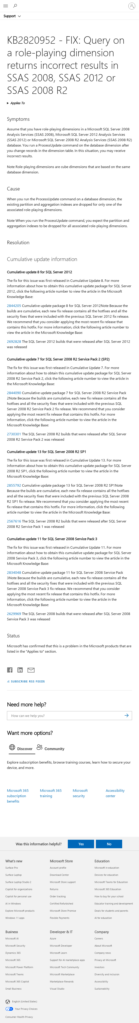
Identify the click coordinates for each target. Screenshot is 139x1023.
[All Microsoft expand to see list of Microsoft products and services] (5, 6)
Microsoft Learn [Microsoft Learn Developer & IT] (58, 952)
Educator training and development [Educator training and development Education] (114, 903)
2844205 (14, 305)
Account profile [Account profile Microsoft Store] (58, 867)
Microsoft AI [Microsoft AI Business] (12, 938)
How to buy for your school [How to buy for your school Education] (109, 896)
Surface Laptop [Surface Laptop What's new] (13, 874)
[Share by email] (29, 669)
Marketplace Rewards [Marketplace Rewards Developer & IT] (62, 981)
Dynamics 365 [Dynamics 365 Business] (13, 952)
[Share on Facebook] (10, 669)
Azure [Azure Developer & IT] (53, 938)
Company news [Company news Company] (103, 952)
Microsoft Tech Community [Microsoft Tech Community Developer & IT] (64, 967)
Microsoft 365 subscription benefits (18, 795)
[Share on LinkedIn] (18, 669)
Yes (81, 844)
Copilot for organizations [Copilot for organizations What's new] (18, 889)
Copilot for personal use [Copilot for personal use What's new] (18, 896)
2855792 (14, 485)
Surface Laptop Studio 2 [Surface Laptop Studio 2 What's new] (18, 882)
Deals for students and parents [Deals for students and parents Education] (111, 910)
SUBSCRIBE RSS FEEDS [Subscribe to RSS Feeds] (28, 681)
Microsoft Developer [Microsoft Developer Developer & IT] (61, 945)
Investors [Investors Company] (99, 967)
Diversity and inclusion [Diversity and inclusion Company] (107, 974)
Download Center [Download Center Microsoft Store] (59, 874)
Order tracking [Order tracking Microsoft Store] (58, 896)
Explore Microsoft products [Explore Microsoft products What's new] (20, 910)
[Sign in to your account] (131, 6)
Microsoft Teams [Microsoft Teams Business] (14, 974)
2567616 (14, 521)
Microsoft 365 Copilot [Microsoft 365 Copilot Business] (17, 981)
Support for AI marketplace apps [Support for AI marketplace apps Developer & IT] (67, 960)
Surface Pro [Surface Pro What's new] (11, 867)
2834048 (14, 572)
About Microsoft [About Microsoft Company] (103, 945)
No (109, 844)
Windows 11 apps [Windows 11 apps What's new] (14, 917)
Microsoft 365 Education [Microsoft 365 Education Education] (108, 889)
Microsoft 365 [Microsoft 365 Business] (12, 960)
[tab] (22, 748)
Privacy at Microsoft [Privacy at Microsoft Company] (105, 960)
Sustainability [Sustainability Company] (102, 988)
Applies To (17, 103)
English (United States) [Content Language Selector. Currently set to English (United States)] (24, 1001)
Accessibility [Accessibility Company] (101, 981)
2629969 (14, 613)
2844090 (14, 392)
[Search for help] (16, 5)
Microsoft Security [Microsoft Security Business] (15, 945)
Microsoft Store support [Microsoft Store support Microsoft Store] (63, 882)
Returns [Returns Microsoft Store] (54, 889)
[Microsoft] (69, 3)
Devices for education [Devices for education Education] (106, 874)
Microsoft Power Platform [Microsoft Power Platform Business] (19, 967)
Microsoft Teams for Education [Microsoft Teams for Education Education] (111, 882)
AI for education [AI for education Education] (103, 917)
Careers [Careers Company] (99, 938)
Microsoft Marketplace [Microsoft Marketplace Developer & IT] (62, 974)
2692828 (14, 341)
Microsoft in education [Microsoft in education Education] (107, 867)
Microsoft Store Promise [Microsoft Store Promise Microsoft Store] (63, 910)
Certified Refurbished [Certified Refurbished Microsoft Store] (61, 903)
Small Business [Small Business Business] (13, 988)
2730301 (14, 434)
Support (10, 16)
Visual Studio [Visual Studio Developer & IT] (57, 988)
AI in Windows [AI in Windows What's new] (13, 903)
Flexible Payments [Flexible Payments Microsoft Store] (59, 917)
